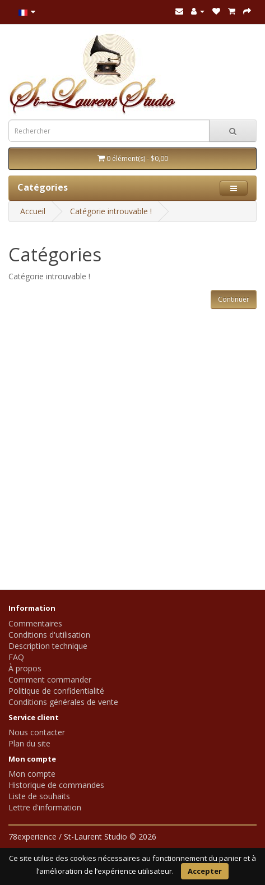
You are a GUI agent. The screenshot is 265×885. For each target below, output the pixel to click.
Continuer (233, 299)
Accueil (32, 211)
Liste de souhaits (39, 796)
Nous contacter (36, 732)
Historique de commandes (56, 785)
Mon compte (31, 773)
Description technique (47, 645)
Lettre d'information (44, 807)
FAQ (16, 657)
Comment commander (49, 679)
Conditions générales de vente (63, 702)
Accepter (205, 871)
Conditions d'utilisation (49, 634)
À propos (24, 668)
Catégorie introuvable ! (111, 211)
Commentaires (35, 623)
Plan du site (29, 743)
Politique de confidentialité (56, 690)
